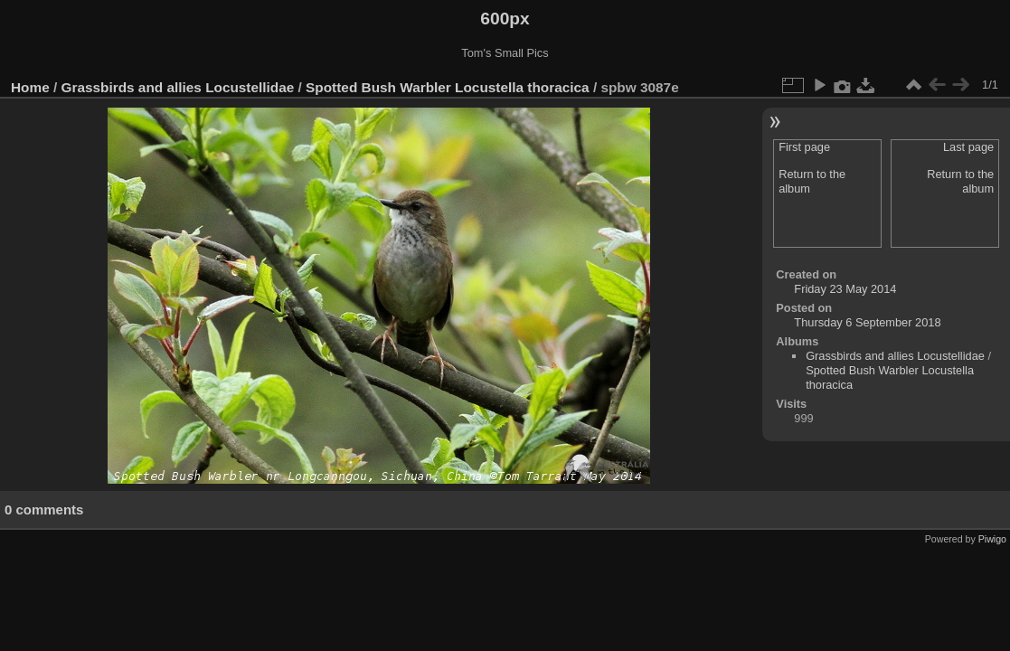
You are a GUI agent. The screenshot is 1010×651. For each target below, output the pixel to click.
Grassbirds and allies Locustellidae (178, 87)
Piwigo (992, 538)
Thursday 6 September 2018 (867, 322)
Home (30, 87)
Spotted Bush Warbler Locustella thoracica (448, 87)
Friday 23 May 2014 (845, 289)
